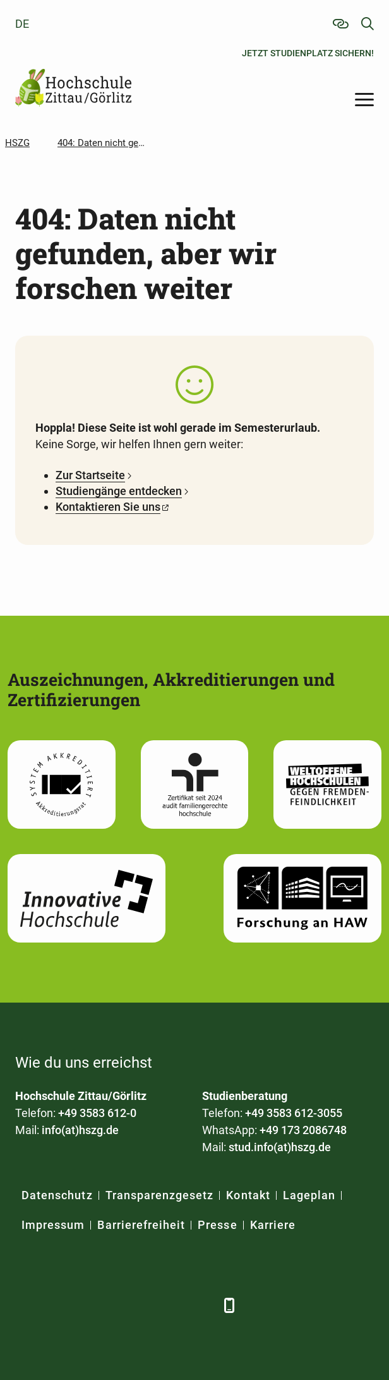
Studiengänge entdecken (119, 491)
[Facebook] (26, 1305)
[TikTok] (200, 1305)
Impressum (53, 1224)
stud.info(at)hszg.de (280, 1147)
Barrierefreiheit (141, 1224)
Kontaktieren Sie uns (108, 506)
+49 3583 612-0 (97, 1113)
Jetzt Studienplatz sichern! (308, 53)
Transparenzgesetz (159, 1195)
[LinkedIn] (61, 1305)
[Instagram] (165, 1305)
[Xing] (96, 1305)
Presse (217, 1224)
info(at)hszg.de (80, 1130)
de (22, 23)
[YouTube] (130, 1305)
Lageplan (309, 1195)
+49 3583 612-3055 (293, 1113)
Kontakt (248, 1195)
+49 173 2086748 (303, 1130)
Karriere (273, 1224)
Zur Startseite (90, 475)
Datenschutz (57, 1195)
